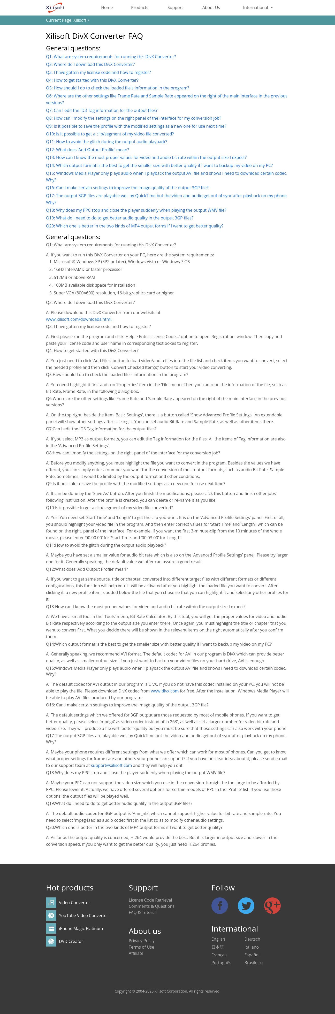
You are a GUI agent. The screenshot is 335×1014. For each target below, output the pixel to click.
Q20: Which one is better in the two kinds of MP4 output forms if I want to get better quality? (134, 226)
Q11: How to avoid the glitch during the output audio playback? (106, 141)
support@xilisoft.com (111, 765)
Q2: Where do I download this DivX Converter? (90, 64)
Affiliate (136, 953)
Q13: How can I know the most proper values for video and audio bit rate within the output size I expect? (146, 157)
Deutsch (252, 939)
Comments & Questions (151, 906)
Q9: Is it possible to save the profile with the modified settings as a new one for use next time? (136, 126)
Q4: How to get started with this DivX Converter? (92, 80)
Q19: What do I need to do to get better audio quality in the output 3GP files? (119, 218)
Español (252, 955)
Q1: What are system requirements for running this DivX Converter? (111, 56)
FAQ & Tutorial (143, 912)
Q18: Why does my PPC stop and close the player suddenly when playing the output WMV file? (136, 210)
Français (219, 955)
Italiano (252, 947)
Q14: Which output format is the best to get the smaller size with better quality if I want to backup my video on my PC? (159, 165)
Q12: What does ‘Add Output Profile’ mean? (87, 150)
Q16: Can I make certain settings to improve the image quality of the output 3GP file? (127, 187)
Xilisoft (79, 20)
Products (139, 7)
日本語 (217, 947)
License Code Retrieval (150, 900)
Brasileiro (254, 962)
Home (107, 7)
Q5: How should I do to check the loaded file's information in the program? (117, 88)
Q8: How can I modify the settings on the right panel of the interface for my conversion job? (133, 118)
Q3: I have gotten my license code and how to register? (98, 72)
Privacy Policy (142, 940)
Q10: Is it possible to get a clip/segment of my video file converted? (110, 134)
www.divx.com (165, 691)
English (218, 939)
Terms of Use (141, 947)
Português (221, 962)
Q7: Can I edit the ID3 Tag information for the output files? (101, 110)
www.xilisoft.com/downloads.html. (79, 319)
